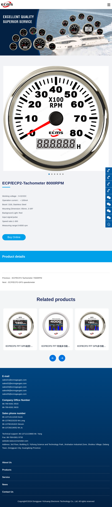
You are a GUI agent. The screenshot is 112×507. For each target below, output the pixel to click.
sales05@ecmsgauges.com (14, 394)
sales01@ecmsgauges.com (14, 380)
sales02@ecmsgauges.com (14, 383)
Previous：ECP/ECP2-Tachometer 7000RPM (22, 278)
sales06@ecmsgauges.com (14, 390)
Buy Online (14, 237)
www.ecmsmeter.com (18, 441)
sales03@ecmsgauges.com (14, 387)
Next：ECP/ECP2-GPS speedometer (18, 282)
